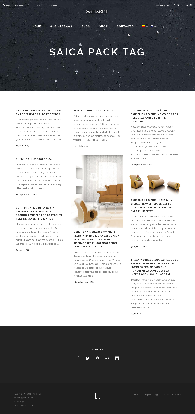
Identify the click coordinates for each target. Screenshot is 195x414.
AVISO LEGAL (53, 5)
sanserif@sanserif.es (39, 5)
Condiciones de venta (24, 405)
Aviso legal (19, 401)
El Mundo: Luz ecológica (34, 159)
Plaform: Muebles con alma (93, 110)
